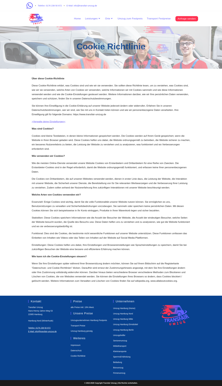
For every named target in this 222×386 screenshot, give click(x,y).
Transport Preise (78, 326)
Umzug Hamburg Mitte (123, 319)
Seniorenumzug (120, 340)
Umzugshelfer (119, 335)
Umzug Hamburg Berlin (123, 330)
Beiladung (117, 362)
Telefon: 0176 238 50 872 (50, 5)
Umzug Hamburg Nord (123, 314)
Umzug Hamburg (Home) (124, 308)
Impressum (75, 345)
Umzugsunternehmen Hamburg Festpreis (89, 320)
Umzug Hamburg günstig (82, 331)
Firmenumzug (119, 373)
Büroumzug (118, 367)
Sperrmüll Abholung (121, 357)
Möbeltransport (119, 346)
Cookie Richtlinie (78, 356)
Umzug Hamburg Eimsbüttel (125, 324)
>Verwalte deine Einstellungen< (48, 121)
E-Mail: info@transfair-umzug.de (82, 5)
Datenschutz (76, 350)
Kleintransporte (119, 351)
